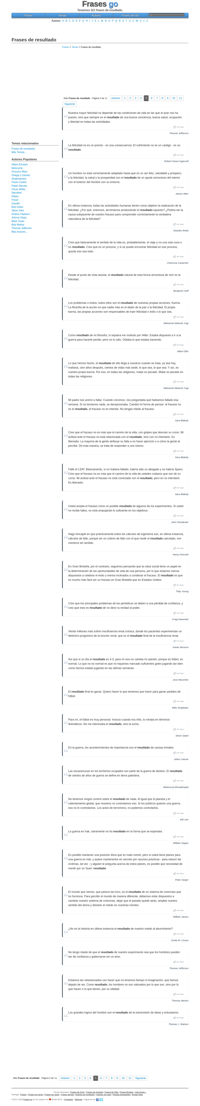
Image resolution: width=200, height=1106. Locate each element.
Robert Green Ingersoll (176, 161)
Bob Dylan (17, 207)
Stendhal (16, 192)
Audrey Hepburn (21, 214)
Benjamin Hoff (180, 290)
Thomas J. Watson (178, 1024)
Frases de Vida (111, 1092)
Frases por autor (52, 1094)
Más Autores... (20, 231)
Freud (15, 199)
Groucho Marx (19, 171)
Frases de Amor (77, 1092)
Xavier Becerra (180, 647)
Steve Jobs (18, 210)
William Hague (180, 843)
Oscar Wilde (18, 189)
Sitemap (78, 1099)
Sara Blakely (181, 420)
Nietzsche (17, 168)
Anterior (115, 98)
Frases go (27, 1099)
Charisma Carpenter (177, 262)
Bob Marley (18, 224)
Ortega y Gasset (21, 175)
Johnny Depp (19, 217)
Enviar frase (137, 1094)
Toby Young (182, 591)
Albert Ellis (182, 351)
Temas (62, 15)
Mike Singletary (180, 707)
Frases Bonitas (126, 1092)
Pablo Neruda (19, 185)
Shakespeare (19, 178)
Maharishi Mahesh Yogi (176, 323)
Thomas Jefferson (178, 133)
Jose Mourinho (180, 679)
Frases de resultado (34, 39)
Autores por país (103, 1094)
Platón (15, 196)
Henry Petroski (180, 554)
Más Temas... (19, 152)
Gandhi (16, 203)
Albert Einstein (20, 164)
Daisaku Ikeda (180, 230)
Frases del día (130, 15)
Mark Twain (18, 221)
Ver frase (178, 127)
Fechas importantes (121, 1094)
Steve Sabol (182, 735)
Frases (28, 15)
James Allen (182, 193)
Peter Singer (181, 879)
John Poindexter (179, 522)
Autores (96, 15)
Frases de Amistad (94, 1092)
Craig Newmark (180, 619)
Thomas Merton (180, 1000)
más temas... (140, 1092)
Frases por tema (35, 1094)
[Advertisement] (100, 29)
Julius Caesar (181, 759)
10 (173, 98)
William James (180, 916)
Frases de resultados (23, 148)
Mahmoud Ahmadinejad (175, 787)
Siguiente (69, 104)
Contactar (68, 1099)
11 (180, 98)
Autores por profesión (85, 1094)
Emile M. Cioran (179, 940)
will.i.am (184, 819)
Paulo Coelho (19, 182)
